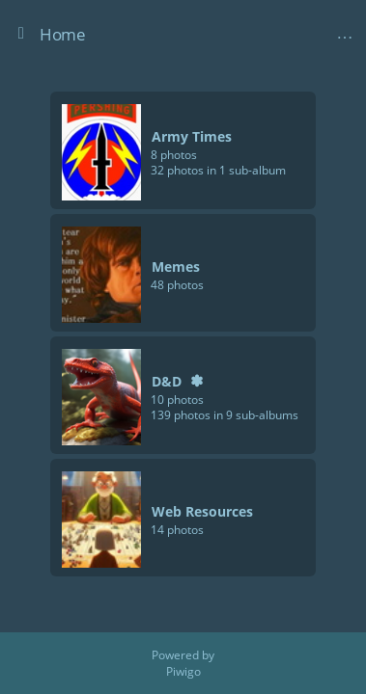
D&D (167, 381)
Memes (176, 266)
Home (62, 34)
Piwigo (183, 671)
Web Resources (202, 511)
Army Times (192, 136)
